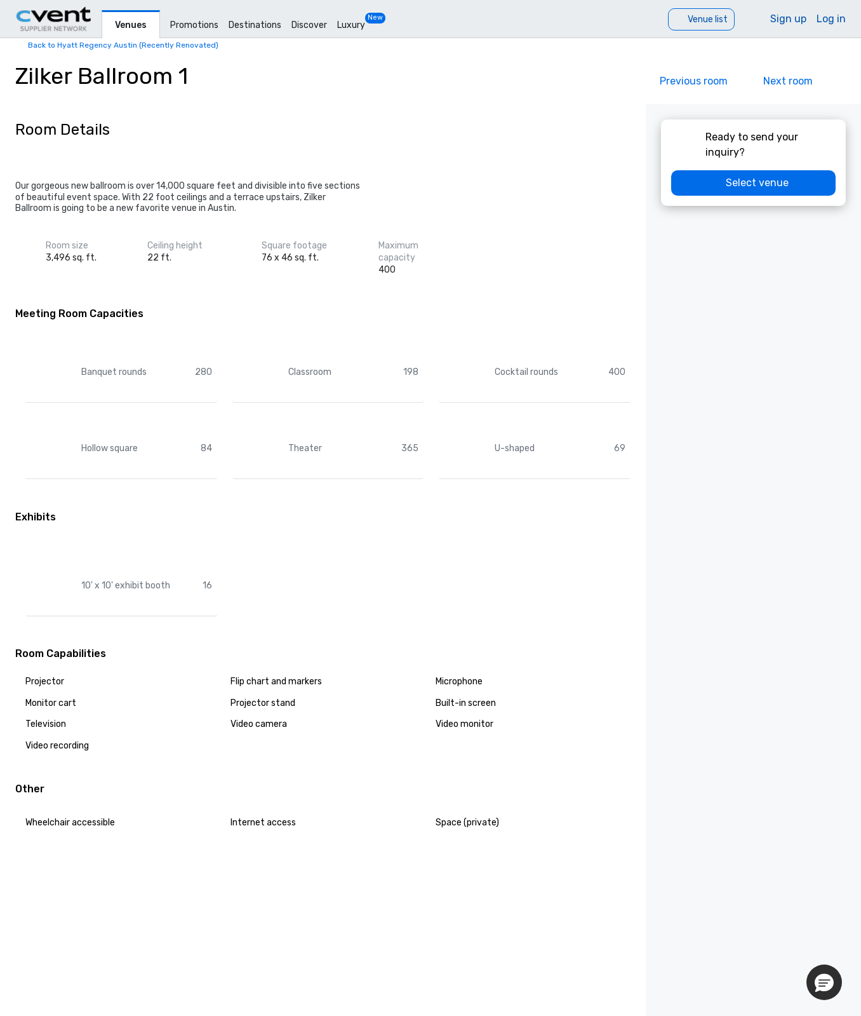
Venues (131, 25)
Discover (309, 25)
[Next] (797, 81)
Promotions (194, 25)
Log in (831, 19)
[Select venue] (753, 183)
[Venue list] (701, 19)
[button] (824, 982)
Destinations (255, 25)
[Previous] (685, 81)
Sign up (788, 19)
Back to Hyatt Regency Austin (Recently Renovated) (123, 45)
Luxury (351, 25)
